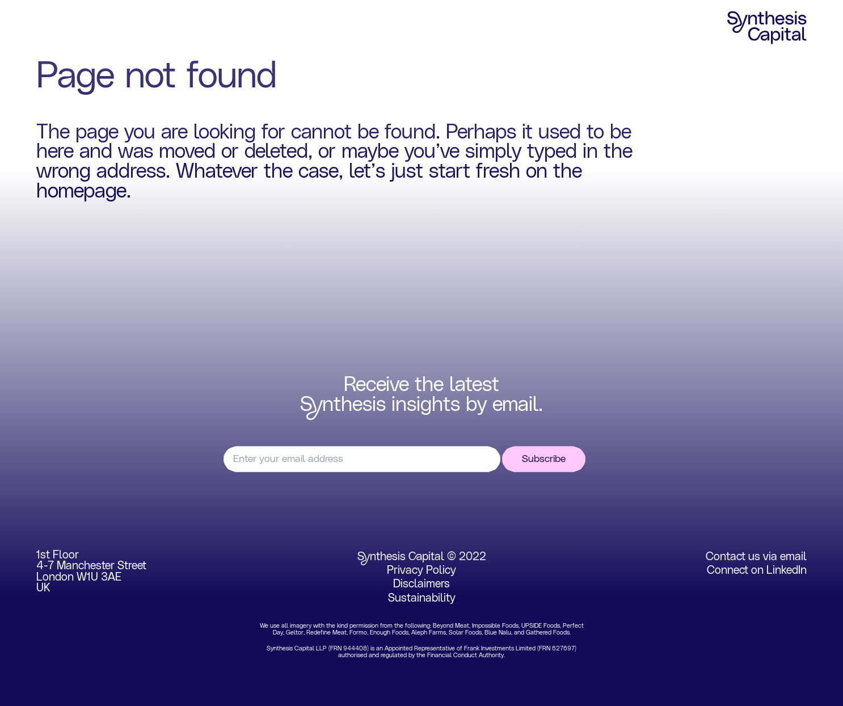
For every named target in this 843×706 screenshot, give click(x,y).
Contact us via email (756, 556)
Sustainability (422, 598)
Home (51, 28)
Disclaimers (421, 584)
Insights (289, 28)
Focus (107, 28)
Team (230, 28)
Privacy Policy (421, 570)
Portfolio (170, 28)
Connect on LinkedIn (757, 570)
